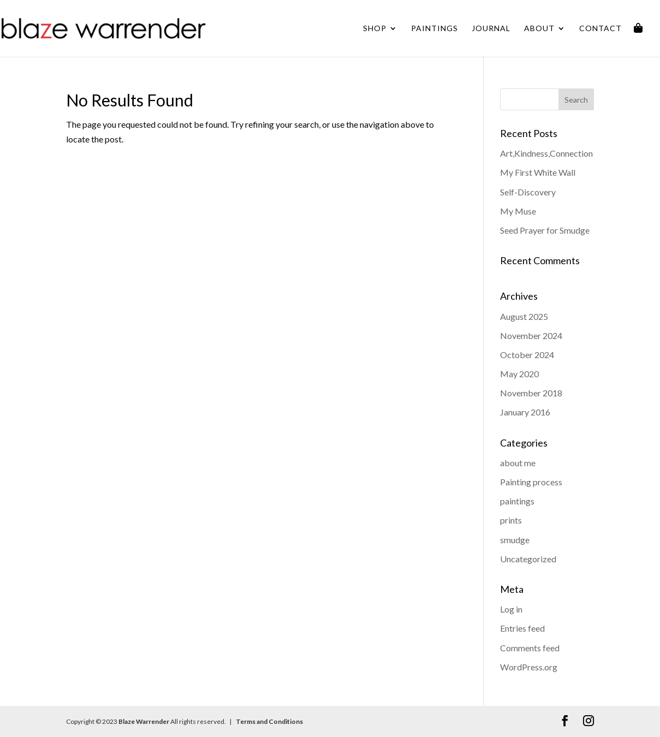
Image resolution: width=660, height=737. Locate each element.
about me (518, 462)
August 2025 (524, 316)
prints (511, 520)
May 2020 (519, 373)
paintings (517, 501)
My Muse (518, 211)
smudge (515, 539)
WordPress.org (528, 667)
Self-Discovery (528, 192)
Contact (600, 29)
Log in (511, 609)
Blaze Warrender (143, 721)
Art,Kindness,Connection (546, 153)
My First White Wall (537, 172)
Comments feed (530, 648)
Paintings (434, 29)
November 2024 (531, 335)
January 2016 (525, 412)
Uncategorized (528, 559)
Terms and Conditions (269, 721)
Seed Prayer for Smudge (545, 230)
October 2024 (527, 354)
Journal (491, 29)
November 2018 (531, 393)
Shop (375, 29)
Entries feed (522, 628)
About (539, 29)
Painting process (531, 482)
